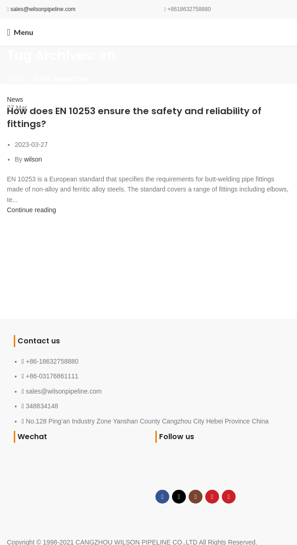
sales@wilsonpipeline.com (43, 9)
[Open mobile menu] (20, 32)
